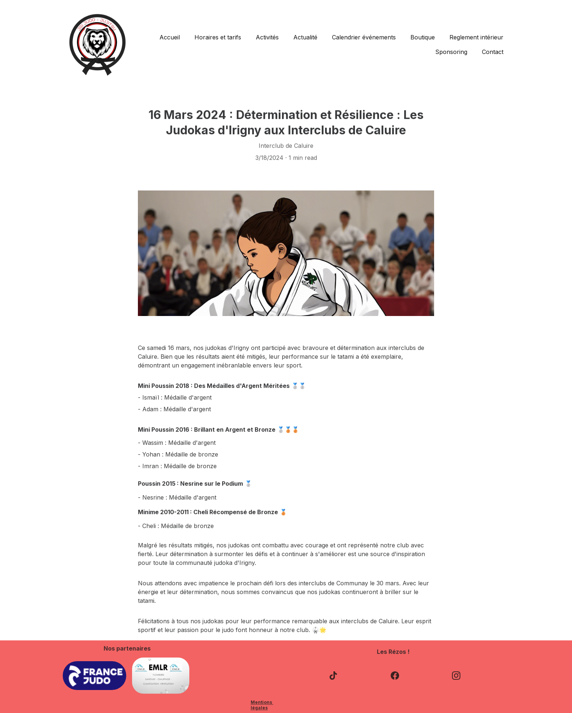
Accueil (169, 37)
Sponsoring (451, 51)
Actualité (305, 37)
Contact (492, 51)
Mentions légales (262, 706)
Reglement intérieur (476, 37)
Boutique (422, 37)
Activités (267, 37)
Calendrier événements (364, 37)
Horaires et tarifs (217, 37)
